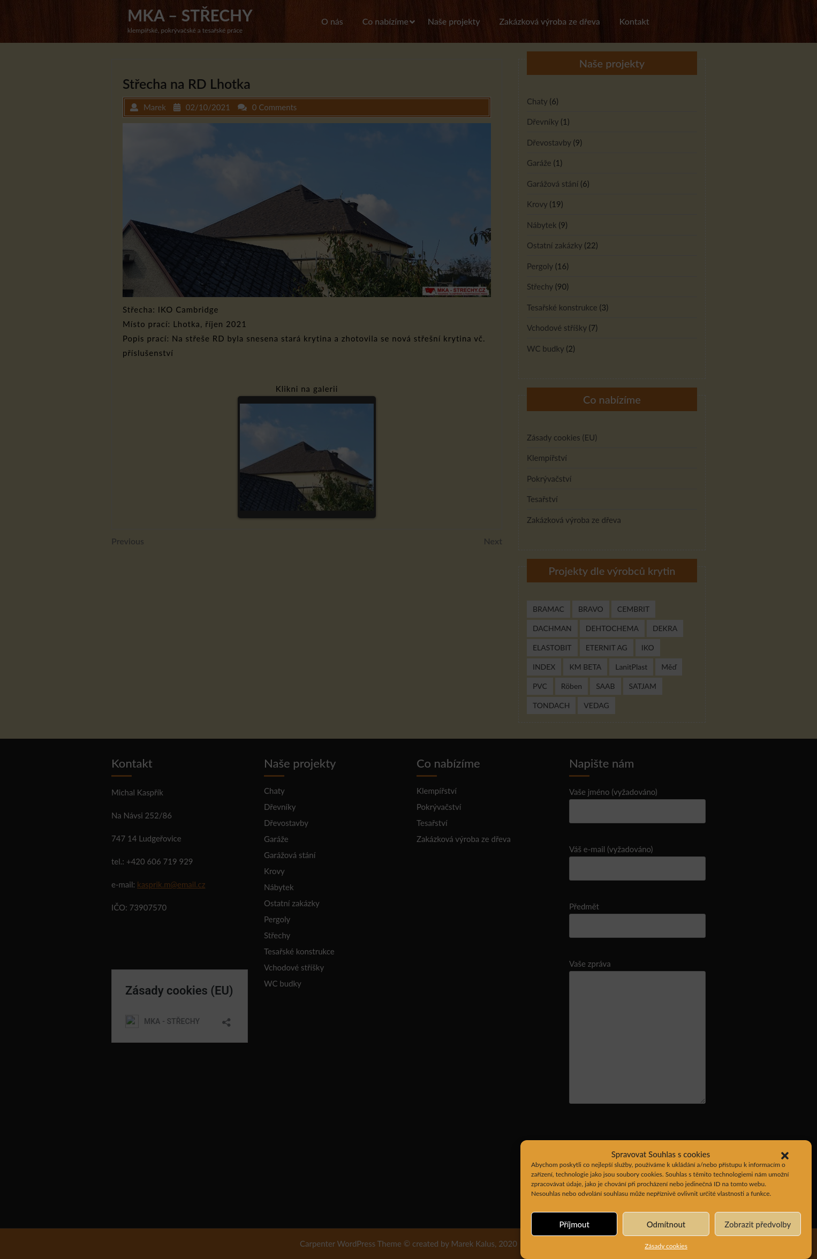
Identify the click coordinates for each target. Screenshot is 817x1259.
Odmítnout (666, 1224)
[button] (785, 1154)
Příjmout (574, 1224)
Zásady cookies (666, 1246)
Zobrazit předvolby (757, 1224)
